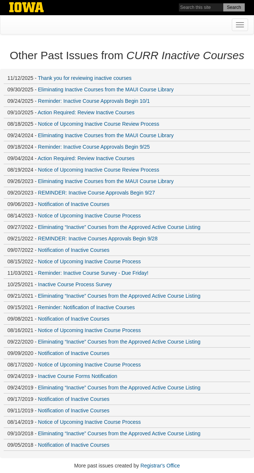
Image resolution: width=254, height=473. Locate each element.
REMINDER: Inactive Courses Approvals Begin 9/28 (98, 238)
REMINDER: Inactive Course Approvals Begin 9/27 (96, 193)
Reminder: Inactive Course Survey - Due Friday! (93, 273)
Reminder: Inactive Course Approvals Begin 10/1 (94, 101)
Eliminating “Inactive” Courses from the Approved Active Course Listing (119, 227)
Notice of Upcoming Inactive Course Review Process (99, 124)
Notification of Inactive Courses (74, 204)
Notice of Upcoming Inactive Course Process (89, 216)
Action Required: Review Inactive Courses (86, 112)
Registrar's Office (160, 466)
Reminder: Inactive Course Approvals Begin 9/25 (94, 147)
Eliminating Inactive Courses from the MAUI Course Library (106, 89)
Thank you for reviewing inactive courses (84, 78)
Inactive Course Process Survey (75, 284)
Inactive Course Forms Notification (77, 376)
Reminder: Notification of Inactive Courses (86, 307)
